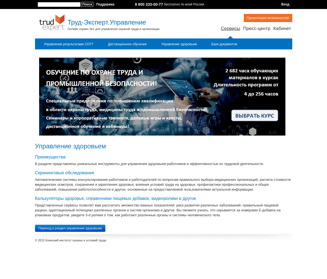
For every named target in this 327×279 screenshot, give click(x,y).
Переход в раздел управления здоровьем (70, 228)
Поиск (87, 4)
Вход (285, 4)
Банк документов (224, 44)
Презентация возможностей (268, 18)
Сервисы (230, 28)
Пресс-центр (256, 28)
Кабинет (282, 28)
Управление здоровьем (179, 44)
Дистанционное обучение (127, 44)
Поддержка (105, 4)
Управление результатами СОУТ (69, 44)
